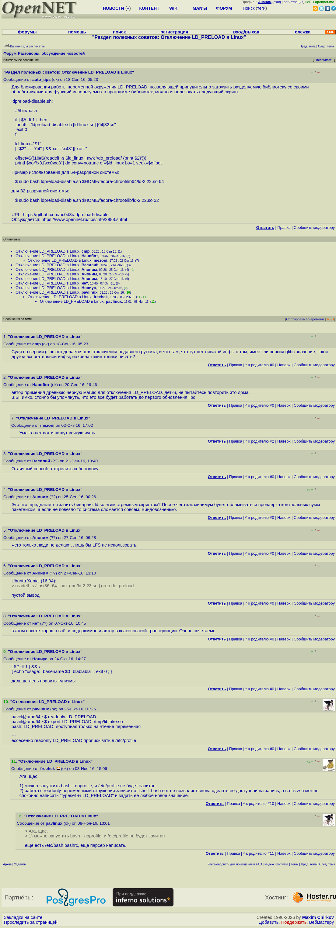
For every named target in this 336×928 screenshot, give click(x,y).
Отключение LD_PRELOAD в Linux (47, 251)
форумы (27, 31)
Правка (283, 227)
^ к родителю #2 (259, 441)
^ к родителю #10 (258, 803)
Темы (294, 864)
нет (85, 283)
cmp (86, 251)
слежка (302, 31)
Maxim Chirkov (318, 917)
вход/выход (246, 31)
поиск (119, 31)
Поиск (248, 8)
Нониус (89, 287)
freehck (101, 297)
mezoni (100, 260)
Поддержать (294, 922)
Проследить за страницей (31, 922)
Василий (90, 265)
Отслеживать (323, 60)
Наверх (284, 365)
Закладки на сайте (23, 917)
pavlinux (90, 292)
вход (277, 2)
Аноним (89, 269)
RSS (330, 319)
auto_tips (41, 79)
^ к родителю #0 (259, 365)
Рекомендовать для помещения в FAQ (235, 864)
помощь (77, 31)
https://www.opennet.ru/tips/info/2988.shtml (84, 219)
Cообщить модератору (314, 227)
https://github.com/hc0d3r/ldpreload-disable (65, 214)
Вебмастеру (321, 922)
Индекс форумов (276, 864)
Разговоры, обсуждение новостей (51, 53)
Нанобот (90, 256)
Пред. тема (309, 864)
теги (261, 8)
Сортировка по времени (305, 319)
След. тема (327, 864)
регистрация (293, 2)
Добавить (269, 922)
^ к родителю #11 (258, 853)
